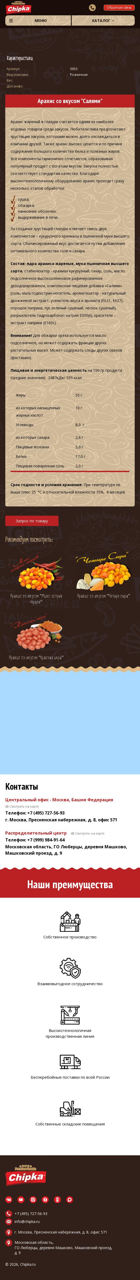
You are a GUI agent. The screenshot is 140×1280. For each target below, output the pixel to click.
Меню (41, 20)
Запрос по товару (32, 520)
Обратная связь (119, 7)
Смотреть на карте (24, 806)
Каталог (101, 20)
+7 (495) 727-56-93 (31, 1213)
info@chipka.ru (27, 1221)
